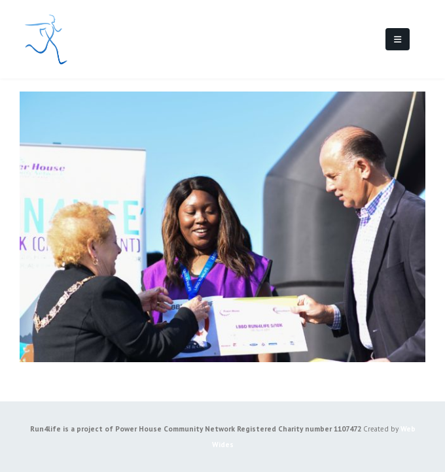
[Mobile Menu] (397, 39)
